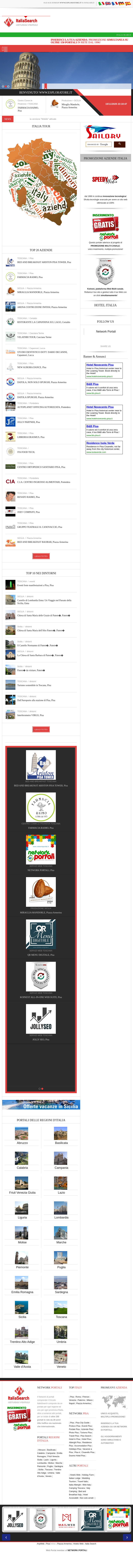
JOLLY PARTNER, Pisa (28, 422)
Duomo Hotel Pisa (77, 1456)
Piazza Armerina (34, 288)
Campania (61, 1167)
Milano (89, 1400)
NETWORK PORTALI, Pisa (45, 870)
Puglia (61, 1267)
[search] (98, 144)
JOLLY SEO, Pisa (45, 1039)
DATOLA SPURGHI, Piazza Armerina (35, 397)
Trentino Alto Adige (22, 1342)
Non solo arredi (86, 1498)
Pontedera (34, 403)
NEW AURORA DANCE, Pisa (31, 367)
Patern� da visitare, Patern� (31, 670)
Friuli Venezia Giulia (22, 1192)
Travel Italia (83, 1481)
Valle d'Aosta (22, 1366)
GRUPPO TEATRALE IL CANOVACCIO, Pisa (39, 527)
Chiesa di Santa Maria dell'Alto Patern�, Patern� (41, 630)
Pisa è (77, 1452)
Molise (22, 1242)
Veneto (61, 1366)
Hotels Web (75, 1475)
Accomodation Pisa (82, 1446)
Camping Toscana (77, 1488)
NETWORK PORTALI (77, 1550)
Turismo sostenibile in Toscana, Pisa (34, 685)
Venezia (72, 1400)
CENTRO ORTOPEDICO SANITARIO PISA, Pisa (41, 467)
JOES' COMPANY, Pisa (28, 512)
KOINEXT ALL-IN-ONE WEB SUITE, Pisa (45, 997)
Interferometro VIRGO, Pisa (30, 715)
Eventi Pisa (87, 1426)
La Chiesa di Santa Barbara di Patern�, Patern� (40, 655)
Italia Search (123, 35)
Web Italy (86, 1485)
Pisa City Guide (82, 1423)
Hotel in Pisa (74, 1439)
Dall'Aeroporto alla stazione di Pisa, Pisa (36, 700)
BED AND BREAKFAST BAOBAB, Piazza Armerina (42, 542)
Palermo (81, 1400)
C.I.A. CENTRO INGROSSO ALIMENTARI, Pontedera (43, 482)
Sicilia (22, 1317)
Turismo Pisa (86, 1432)
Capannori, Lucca (37, 348)
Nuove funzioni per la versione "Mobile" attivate (42, 119)
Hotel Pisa (86, 1439)
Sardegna (61, 1292)
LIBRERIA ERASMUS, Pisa (31, 437)
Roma (78, 1397)
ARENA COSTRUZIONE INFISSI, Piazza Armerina (42, 307)
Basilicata (61, 1143)
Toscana (61, 1317)
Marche (61, 1242)
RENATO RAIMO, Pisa (28, 497)
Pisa (31, 258)
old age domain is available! (69, 3)
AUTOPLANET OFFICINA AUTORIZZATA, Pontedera (44, 407)
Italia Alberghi (75, 1485)
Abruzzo (22, 1143)
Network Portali (106, 331)
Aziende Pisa (87, 1429)
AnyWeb (40, 1544)
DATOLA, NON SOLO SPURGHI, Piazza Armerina (41, 382)
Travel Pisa (74, 1436)
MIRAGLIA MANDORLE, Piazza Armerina (38, 292)
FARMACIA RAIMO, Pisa (30, 277)
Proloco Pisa (74, 1426)
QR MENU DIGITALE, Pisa (45, 955)
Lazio (61, 1192)
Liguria (22, 1217)
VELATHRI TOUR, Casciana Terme (34, 337)
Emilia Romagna (22, 1292)
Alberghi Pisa (75, 1442)
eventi (32, 581)
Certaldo (33, 318)
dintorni (30, 596)
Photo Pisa (74, 1432)
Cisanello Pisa (88, 1452)
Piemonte (22, 1267)
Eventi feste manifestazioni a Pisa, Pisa (35, 585)
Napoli (72, 1403)
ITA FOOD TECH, (26, 452)
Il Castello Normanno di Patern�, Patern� (37, 645)
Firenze (85, 1397)
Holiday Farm (88, 1475)
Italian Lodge (74, 1478)
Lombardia (61, 1217)
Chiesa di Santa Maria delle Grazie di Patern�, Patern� (43, 615)
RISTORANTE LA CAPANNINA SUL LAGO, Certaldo (43, 322)
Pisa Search (85, 1436)
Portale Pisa (74, 1429)
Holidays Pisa (75, 1449)
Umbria (61, 1342)
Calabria (22, 1167)
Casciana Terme (36, 333)
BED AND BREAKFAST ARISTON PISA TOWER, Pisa (44, 262)
